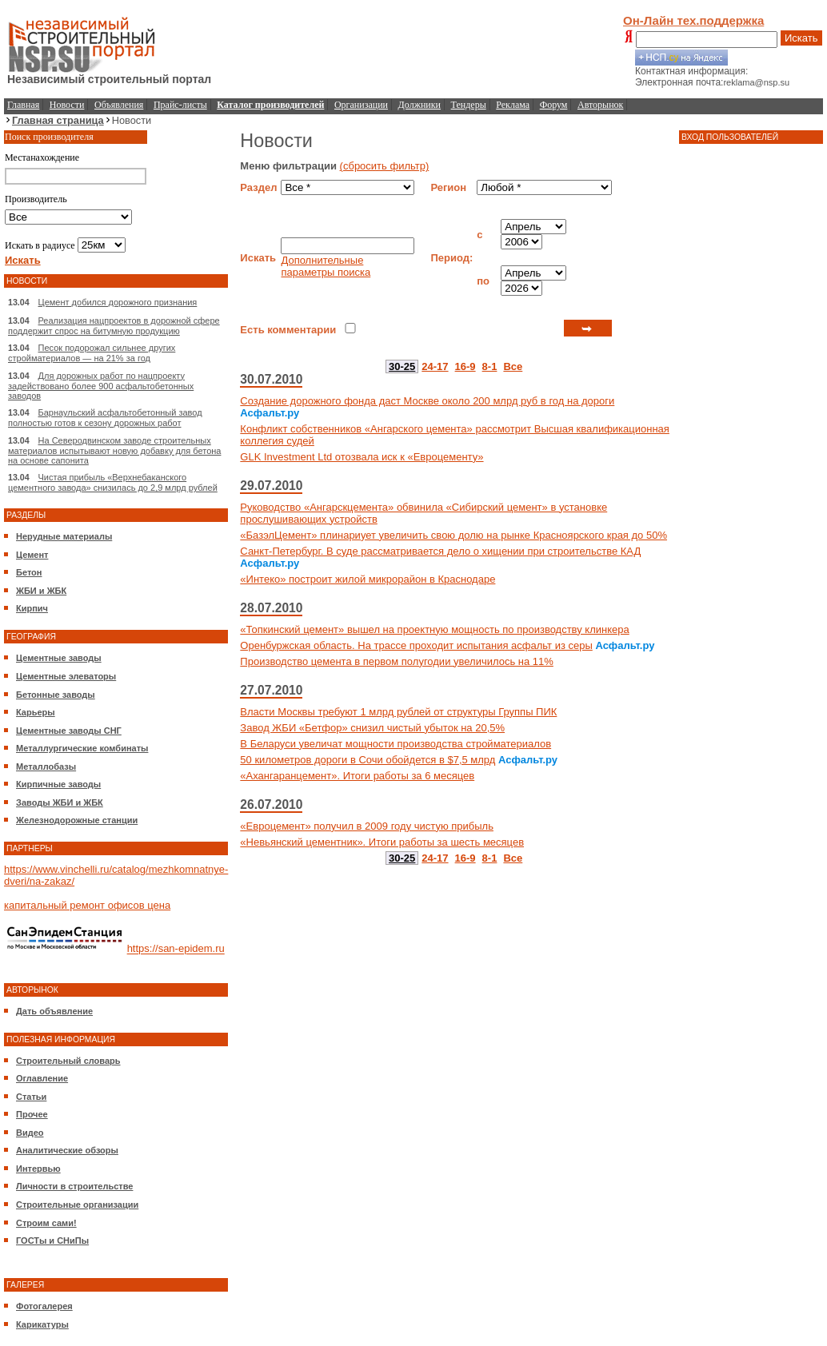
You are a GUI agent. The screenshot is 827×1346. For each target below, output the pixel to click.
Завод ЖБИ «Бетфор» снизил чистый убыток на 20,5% (372, 728)
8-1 (489, 366)
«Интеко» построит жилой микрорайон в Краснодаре (367, 579)
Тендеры (468, 104)
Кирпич (32, 608)
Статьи (31, 1096)
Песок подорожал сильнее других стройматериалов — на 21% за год (91, 353)
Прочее (32, 1114)
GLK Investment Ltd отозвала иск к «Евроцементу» (361, 457)
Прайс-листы (180, 104)
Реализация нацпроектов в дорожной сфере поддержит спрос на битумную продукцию (114, 326)
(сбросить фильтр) (384, 166)
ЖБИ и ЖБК (41, 590)
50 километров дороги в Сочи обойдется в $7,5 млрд (367, 760)
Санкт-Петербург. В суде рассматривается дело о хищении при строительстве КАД (440, 551)
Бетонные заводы (55, 694)
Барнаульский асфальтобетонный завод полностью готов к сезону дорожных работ (105, 418)
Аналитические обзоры (67, 1150)
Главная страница (58, 120)
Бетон (29, 572)
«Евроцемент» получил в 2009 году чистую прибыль (366, 826)
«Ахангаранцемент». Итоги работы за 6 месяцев (357, 776)
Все (512, 366)
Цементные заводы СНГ (69, 730)
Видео (30, 1132)
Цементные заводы (59, 658)
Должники (419, 104)
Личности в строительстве (74, 1186)
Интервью (38, 1168)
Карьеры (35, 712)
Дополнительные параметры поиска (325, 266)
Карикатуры (42, 1324)
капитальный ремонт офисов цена (87, 905)
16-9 (465, 366)
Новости (67, 104)
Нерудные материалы (64, 536)
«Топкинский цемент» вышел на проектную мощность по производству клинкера (434, 629)
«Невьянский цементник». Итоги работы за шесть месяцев (382, 842)
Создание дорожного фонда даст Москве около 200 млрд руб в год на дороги (427, 401)
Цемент (32, 555)
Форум (554, 104)
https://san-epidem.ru (176, 949)
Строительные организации (77, 1204)
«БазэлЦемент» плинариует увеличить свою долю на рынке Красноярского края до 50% (453, 535)
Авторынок (600, 104)
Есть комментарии (288, 330)
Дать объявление (54, 1011)
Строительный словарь (68, 1060)
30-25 (402, 366)
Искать (801, 38)
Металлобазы (46, 766)
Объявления (118, 104)
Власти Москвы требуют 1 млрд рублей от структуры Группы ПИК (398, 712)
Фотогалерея (44, 1306)
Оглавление (42, 1078)
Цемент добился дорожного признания (118, 302)
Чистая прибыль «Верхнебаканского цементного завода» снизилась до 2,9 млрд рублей (113, 482)
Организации (361, 104)
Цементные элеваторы (66, 676)
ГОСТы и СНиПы (52, 1240)
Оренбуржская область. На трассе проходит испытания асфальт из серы (416, 645)
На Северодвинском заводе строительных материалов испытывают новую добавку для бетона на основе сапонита (114, 450)
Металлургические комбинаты (82, 748)
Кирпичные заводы (58, 784)
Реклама (512, 104)
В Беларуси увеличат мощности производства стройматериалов (395, 744)
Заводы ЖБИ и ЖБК (59, 802)
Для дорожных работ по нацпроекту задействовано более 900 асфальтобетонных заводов (101, 385)
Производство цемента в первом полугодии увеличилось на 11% (396, 661)
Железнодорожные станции (77, 820)
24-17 (434, 366)
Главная (23, 104)
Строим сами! (46, 1223)
